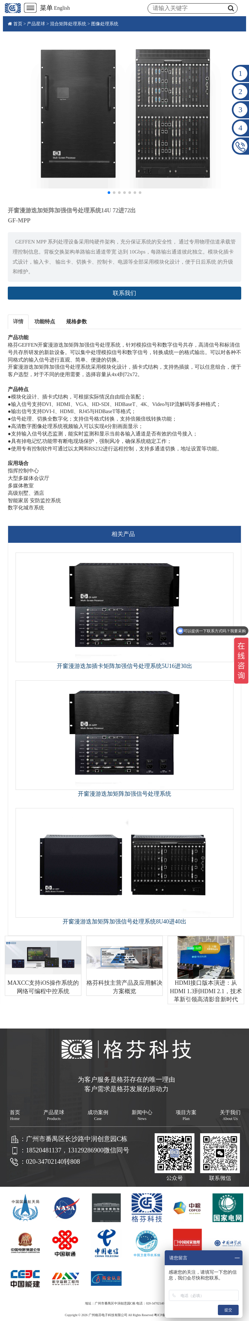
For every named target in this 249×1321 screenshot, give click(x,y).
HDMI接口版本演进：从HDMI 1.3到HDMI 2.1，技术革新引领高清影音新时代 (206, 991)
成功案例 (98, 1115)
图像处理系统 (104, 23)
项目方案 (186, 1115)
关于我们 (230, 1115)
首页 (17, 23)
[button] (109, 192)
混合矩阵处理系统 (68, 23)
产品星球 (36, 23)
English (62, 8)
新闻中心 (142, 1115)
